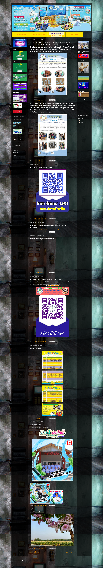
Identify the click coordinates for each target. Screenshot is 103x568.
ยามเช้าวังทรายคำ (35, 512)
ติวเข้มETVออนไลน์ (35, 348)
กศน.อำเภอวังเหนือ (17, 119)
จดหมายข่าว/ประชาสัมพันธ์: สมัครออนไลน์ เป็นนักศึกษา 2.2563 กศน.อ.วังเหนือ (44, 229)
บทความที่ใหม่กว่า (34, 552)
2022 (15, 150)
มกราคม (17, 146)
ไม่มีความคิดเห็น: (44, 100)
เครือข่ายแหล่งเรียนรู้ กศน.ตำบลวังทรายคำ (42, 238)
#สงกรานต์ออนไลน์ (35, 425)
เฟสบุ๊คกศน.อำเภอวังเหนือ (19, 116)
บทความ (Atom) (38, 554)
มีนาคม (17, 145)
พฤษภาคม (17, 139)
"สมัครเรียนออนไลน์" (53, 285)
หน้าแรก (53, 552)
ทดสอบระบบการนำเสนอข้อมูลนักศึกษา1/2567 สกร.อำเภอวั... (20, 142)
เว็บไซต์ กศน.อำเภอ (21, 34)
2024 (15, 138)
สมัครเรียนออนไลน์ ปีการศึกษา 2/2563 (41, 167)
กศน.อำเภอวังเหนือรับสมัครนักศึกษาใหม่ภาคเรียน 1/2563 (46, 279)
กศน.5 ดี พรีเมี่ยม (74, 34)
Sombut (81, 120)
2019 (15, 155)
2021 (15, 152)
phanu (81, 122)
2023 (15, 148)
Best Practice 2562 (56, 35)
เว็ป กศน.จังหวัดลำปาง (18, 115)
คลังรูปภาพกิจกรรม (39, 34)
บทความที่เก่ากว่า (70, 552)
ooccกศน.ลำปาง (17, 118)
